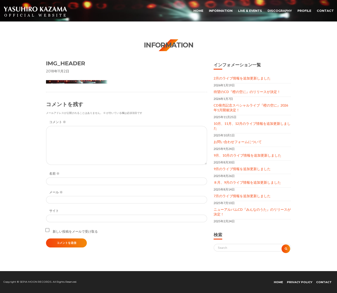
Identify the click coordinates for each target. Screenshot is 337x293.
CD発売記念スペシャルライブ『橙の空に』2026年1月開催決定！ (251, 107)
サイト (54, 210)
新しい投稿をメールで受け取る (75, 231)
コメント (57, 122)
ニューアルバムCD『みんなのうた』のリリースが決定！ (252, 211)
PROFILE (304, 11)
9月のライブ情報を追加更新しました (242, 169)
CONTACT (325, 11)
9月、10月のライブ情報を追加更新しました (247, 155)
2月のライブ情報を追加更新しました (242, 78)
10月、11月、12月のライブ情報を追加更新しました (252, 125)
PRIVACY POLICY (299, 282)
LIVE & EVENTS (250, 11)
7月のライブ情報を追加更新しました (242, 196)
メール (56, 192)
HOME (198, 11)
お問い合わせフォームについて (238, 142)
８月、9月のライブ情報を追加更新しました (247, 182)
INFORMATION (221, 11)
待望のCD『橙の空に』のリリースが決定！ (247, 92)
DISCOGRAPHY (280, 11)
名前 (54, 173)
